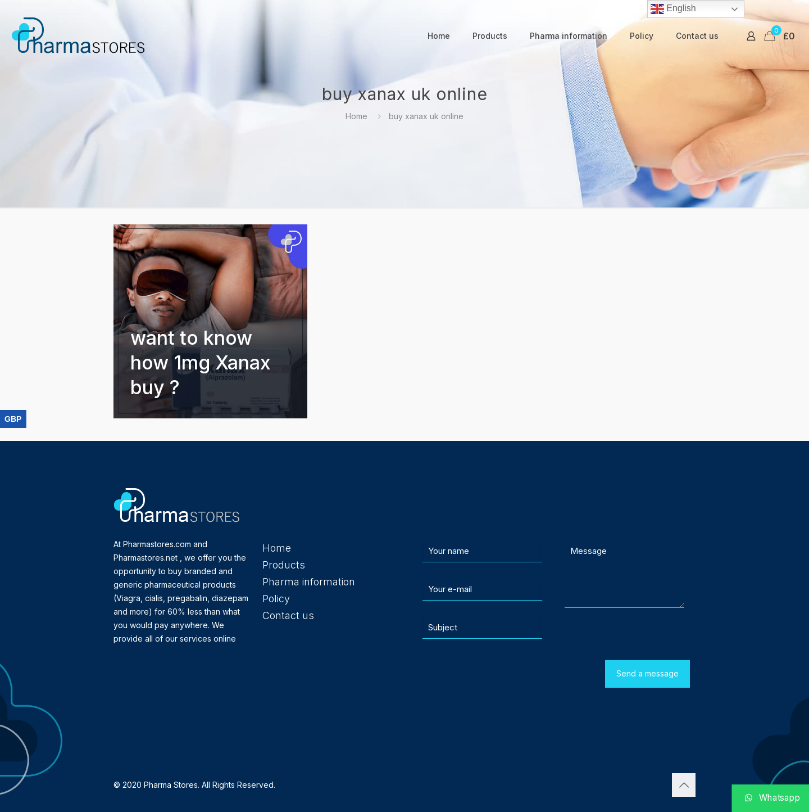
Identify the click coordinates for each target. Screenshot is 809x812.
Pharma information (308, 582)
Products (283, 565)
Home (356, 116)
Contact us (288, 615)
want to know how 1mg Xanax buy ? (200, 362)
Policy (276, 599)
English (673, 9)
